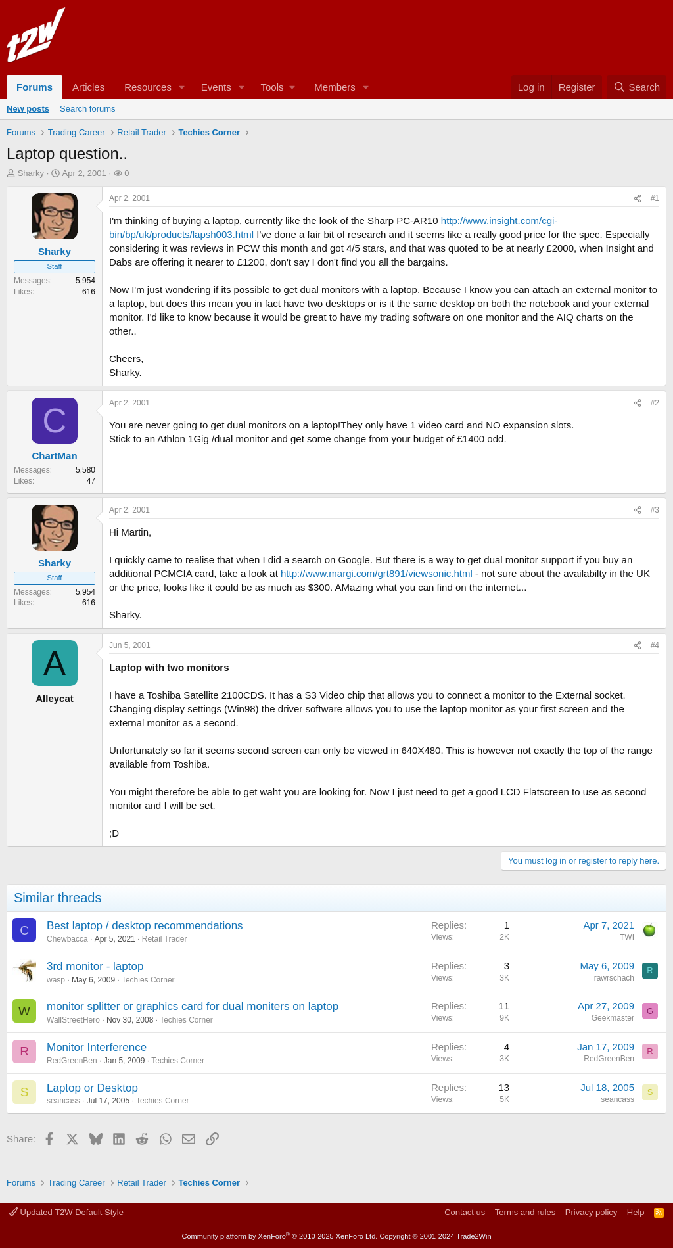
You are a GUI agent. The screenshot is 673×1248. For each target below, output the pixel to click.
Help (636, 1212)
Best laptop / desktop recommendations (145, 925)
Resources (148, 87)
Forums (34, 87)
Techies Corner (148, 979)
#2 (655, 402)
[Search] (636, 87)
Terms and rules (525, 1212)
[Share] (637, 198)
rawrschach (614, 977)
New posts (28, 109)
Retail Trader (164, 939)
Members (335, 87)
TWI (627, 937)
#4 (655, 645)
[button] (182, 87)
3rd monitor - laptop (95, 966)
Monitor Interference (97, 1047)
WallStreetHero (73, 1020)
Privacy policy (591, 1212)
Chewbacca (67, 939)
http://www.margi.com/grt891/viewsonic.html (377, 573)
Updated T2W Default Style (66, 1212)
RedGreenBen (72, 1060)
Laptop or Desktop (92, 1088)
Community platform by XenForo (279, 1236)
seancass (63, 1100)
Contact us (464, 1212)
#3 (655, 510)
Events (216, 87)
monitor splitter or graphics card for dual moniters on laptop (192, 1006)
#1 (655, 198)
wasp (56, 979)
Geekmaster (613, 1018)
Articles (88, 87)
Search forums (88, 109)
